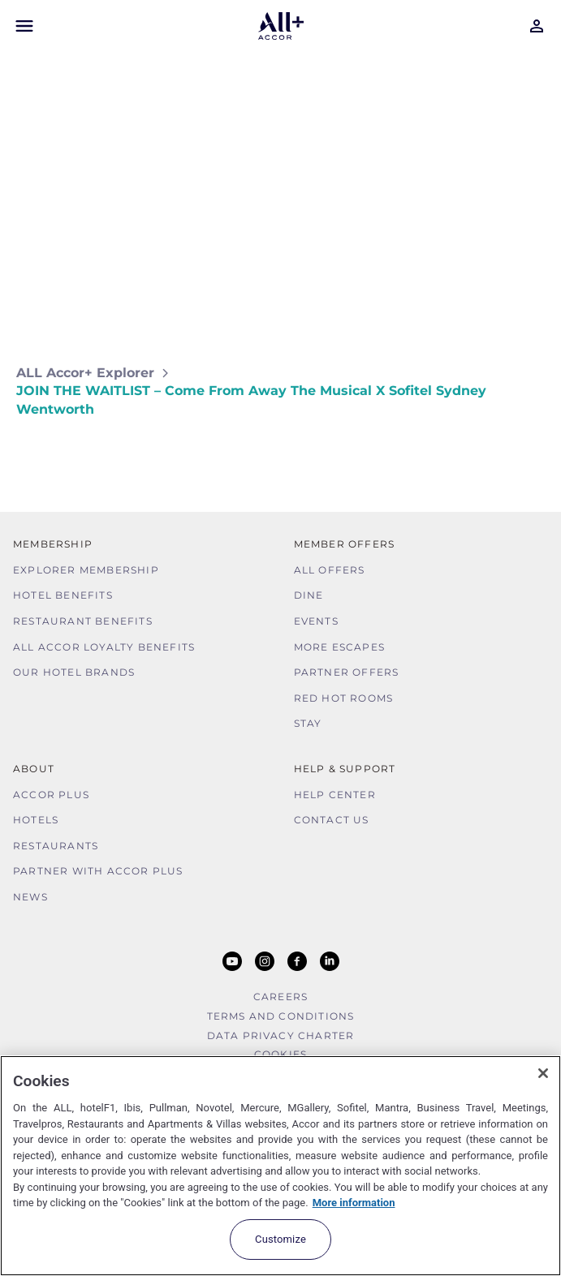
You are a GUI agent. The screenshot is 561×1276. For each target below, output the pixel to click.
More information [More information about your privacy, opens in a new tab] (354, 1203)
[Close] (543, 1073)
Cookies (280, 1054)
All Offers (329, 570)
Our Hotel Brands (74, 672)
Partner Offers (346, 672)
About (33, 769)
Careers (280, 996)
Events (316, 621)
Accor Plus (51, 794)
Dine (309, 595)
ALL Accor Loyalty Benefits (104, 647)
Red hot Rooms (344, 698)
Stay (308, 723)
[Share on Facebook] (529, 457)
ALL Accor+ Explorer (85, 372)
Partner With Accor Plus (98, 871)
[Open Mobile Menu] (24, 26)
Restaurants (55, 846)
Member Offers (344, 544)
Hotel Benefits (63, 595)
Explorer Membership (86, 570)
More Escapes (339, 647)
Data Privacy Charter (281, 1035)
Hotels (35, 820)
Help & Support (345, 769)
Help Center (335, 794)
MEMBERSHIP (53, 544)
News (30, 897)
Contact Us (331, 820)
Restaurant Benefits (83, 621)
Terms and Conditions (281, 1016)
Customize (280, 1239)
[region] (280, 1165)
